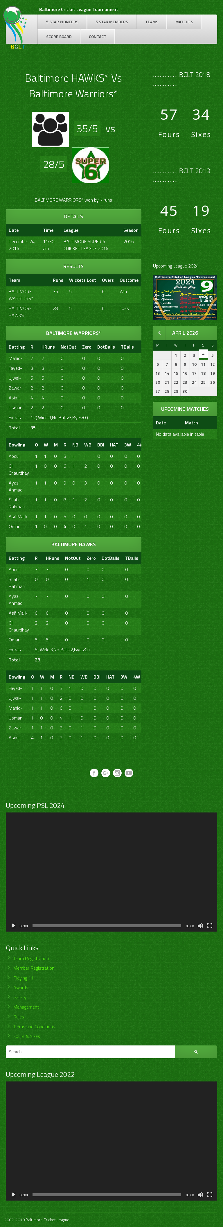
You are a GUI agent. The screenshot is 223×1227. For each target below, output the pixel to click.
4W (140, 444)
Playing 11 (23, 977)
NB (75, 444)
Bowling (17, 444)
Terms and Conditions (34, 1026)
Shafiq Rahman (17, 503)
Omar (14, 526)
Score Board (59, 36)
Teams (151, 22)
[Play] (13, 926)
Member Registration (33, 967)
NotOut (68, 346)
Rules (18, 1016)
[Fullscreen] (210, 926)
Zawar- (16, 387)
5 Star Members (112, 22)
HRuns (48, 346)
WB (87, 444)
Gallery (19, 997)
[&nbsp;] (140, 346)
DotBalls (106, 346)
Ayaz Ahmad (15, 486)
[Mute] (200, 926)
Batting (17, 346)
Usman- (16, 407)
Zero (86, 346)
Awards (20, 987)
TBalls (127, 346)
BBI (100, 444)
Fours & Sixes (26, 1036)
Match (191, 422)
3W (127, 444)
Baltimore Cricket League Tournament (78, 9)
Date (161, 422)
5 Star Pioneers (62, 22)
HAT (114, 444)
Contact (97, 36)
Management (26, 1006)
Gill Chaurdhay (19, 469)
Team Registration (31, 958)
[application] (111, 872)
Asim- (15, 397)
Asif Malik (18, 516)
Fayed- (15, 368)
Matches (184, 22)
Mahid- (15, 358)
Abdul (14, 456)
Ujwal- (15, 377)
